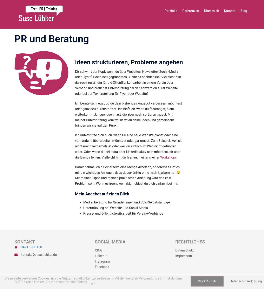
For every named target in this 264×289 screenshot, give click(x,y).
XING (99, 250)
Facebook (102, 267)
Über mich (211, 11)
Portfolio (171, 11)
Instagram (102, 261)
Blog (243, 11)
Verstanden (207, 281)
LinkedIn (101, 256)
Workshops (168, 157)
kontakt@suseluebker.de (39, 255)
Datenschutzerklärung (246, 281)
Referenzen (190, 11)
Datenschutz (184, 250)
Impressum (183, 256)
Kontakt (230, 11)
